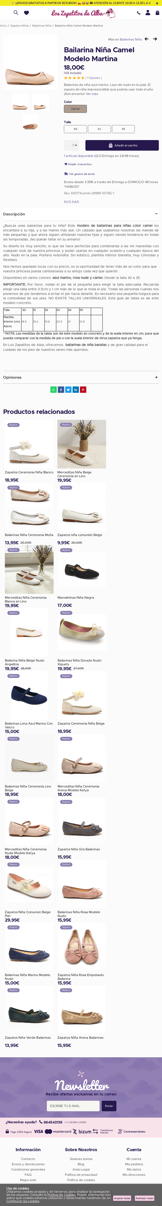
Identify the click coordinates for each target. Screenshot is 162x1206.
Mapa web (28, 1180)
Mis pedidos (134, 1164)
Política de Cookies (61, 1195)
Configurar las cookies (22, 1201)
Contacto (28, 1159)
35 (123, 129)
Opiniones (12, 377)
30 (75, 129)
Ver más (92, 94)
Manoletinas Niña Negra (76, 597)
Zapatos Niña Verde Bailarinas (28, 1037)
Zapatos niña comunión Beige (79, 535)
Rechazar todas (144, 1198)
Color (68, 102)
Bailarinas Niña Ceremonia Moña (29, 535)
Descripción (14, 214)
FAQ (28, 1174)
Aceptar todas (122, 1198)
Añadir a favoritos (78, 164)
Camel (75, 109)
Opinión (93, 78)
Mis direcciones (134, 1174)
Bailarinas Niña (131, 39)
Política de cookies (81, 1180)
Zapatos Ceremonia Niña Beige (81, 723)
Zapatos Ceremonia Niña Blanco (29, 472)
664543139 (50, 1122)
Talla (67, 122)
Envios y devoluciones (28, 1164)
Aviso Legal (81, 1169)
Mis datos (134, 1169)
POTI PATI (71, 202)
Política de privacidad (81, 1174)
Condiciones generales (28, 1169)
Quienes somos (81, 1159)
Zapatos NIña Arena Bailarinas (80, 1037)
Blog (81, 1164)
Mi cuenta (134, 1159)
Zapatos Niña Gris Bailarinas (79, 849)
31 (99, 129)
